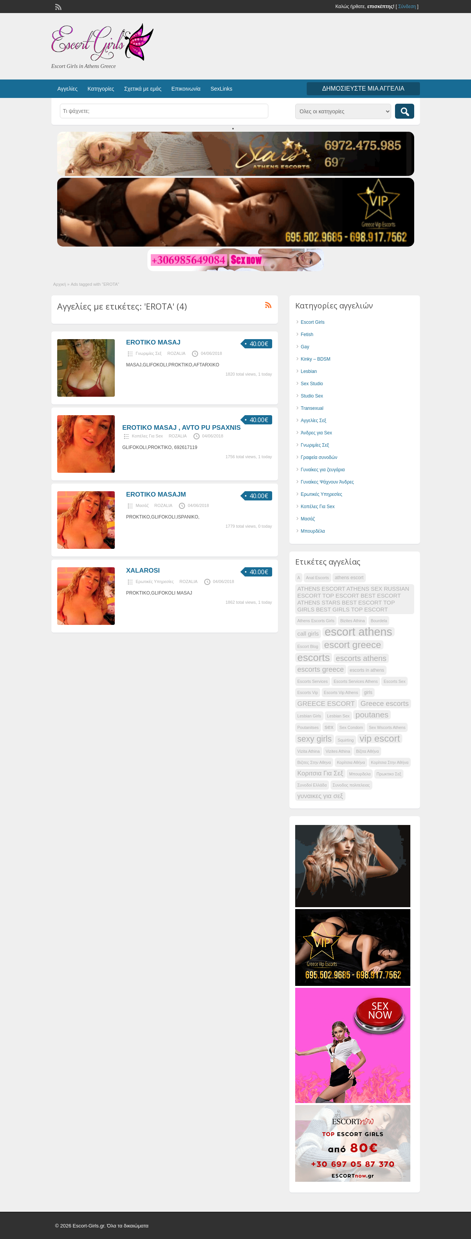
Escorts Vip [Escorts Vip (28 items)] (307, 692)
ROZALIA (176, 353)
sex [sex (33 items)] (329, 727)
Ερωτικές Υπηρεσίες (155, 581)
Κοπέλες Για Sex (147, 436)
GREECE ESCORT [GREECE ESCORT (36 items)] (326, 703)
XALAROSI (143, 570)
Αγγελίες (68, 89)
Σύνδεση (407, 6)
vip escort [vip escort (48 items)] (380, 738)
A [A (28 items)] (298, 577)
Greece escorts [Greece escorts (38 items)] (384, 703)
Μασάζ (142, 505)
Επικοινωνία (185, 89)
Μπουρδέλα (313, 531)
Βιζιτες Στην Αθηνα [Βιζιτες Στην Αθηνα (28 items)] (314, 762)
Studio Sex (312, 396)
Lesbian (309, 371)
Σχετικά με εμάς (142, 89)
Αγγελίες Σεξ (313, 420)
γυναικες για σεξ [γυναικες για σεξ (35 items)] (320, 796)
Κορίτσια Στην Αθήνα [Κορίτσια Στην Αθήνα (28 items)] (389, 762)
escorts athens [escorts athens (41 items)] (361, 658)
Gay (305, 347)
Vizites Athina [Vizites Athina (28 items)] (338, 751)
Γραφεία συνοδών (319, 457)
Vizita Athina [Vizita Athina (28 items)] (308, 751)
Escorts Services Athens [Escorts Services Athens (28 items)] (356, 681)
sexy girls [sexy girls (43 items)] (314, 739)
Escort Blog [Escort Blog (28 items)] (308, 646)
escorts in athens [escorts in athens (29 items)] (367, 670)
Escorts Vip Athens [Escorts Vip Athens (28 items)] (341, 692)
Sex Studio (312, 383)
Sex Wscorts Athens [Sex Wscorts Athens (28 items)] (387, 727)
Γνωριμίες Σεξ (149, 353)
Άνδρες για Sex (316, 433)
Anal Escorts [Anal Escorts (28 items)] (317, 577)
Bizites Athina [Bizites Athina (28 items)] (352, 620)
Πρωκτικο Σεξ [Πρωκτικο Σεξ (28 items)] (389, 774)
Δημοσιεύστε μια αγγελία (363, 88)
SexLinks (221, 89)
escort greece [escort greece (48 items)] (352, 644)
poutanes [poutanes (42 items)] (371, 714)
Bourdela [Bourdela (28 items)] (379, 620)
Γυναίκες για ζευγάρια (323, 469)
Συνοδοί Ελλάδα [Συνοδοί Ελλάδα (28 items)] (312, 785)
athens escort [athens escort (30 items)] (349, 577)
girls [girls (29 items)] (368, 692)
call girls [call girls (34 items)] (308, 633)
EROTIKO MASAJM (156, 494)
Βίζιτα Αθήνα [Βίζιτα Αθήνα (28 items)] (367, 751)
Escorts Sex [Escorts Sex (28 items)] (394, 681)
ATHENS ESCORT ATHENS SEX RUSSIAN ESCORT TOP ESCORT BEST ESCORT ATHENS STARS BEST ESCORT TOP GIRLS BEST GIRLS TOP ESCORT (353, 599)
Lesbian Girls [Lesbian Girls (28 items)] (309, 716)
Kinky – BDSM (316, 359)
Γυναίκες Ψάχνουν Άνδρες (327, 482)
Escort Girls (313, 322)
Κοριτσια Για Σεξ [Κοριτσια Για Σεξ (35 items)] (320, 773)
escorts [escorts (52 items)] (313, 657)
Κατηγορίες (101, 89)
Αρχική (59, 284)
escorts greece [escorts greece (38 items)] (320, 669)
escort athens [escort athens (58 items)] (358, 631)
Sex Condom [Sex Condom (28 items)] (351, 727)
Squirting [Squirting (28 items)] (345, 740)
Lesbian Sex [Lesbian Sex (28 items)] (338, 716)
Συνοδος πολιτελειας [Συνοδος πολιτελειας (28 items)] (351, 785)
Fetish (307, 334)
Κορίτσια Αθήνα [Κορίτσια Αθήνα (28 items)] (351, 762)
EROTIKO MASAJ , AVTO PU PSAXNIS (181, 427)
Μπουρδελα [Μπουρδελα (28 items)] (359, 774)
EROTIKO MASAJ (153, 342)
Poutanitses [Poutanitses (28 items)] (308, 727)
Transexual (312, 408)
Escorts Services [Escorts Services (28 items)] (312, 681)
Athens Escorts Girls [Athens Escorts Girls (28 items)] (316, 620)
